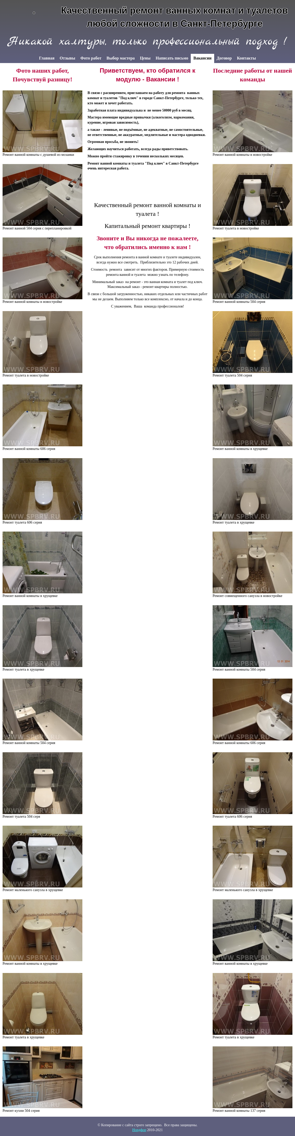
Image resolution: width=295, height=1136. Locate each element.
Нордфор (139, 1130)
